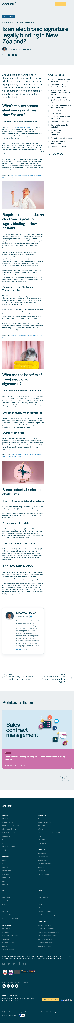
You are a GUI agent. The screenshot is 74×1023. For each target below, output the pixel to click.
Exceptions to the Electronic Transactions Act (61, 100)
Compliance (6, 901)
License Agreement (45, 942)
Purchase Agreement (46, 928)
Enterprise (6, 878)
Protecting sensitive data (61, 138)
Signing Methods (8, 911)
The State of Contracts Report (49, 832)
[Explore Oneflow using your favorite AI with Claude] (8, 986)
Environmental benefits (60, 122)
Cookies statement (31, 1012)
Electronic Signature (23, 22)
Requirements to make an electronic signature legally (60, 92)
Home (4, 22)
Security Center (8, 894)
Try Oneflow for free (51, 999)
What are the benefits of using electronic (61, 106)
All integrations (8, 949)
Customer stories (44, 822)
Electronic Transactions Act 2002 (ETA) (20, 127)
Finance (5, 867)
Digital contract (8, 822)
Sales (4, 860)
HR (3, 864)
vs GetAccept (43, 860)
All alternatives (43, 874)
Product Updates (8, 846)
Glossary (41, 829)
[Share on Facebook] (9, 55)
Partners (41, 901)
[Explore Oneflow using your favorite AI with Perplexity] (12, 986)
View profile (21, 649)
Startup (5, 885)
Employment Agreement (47, 935)
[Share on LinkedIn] (13, 55)
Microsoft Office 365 (10, 935)
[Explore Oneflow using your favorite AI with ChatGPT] (4, 986)
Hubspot (5, 932)
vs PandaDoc (43, 857)
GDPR (4, 904)
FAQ (39, 836)
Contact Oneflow (44, 911)
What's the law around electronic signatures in (61, 80)
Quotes (5, 839)
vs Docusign (42, 853)
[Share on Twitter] (16, 55)
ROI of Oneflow (8, 843)
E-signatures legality (10, 918)
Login (4, 1012)
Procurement (7, 871)
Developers (42, 839)
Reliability (6, 897)
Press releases (43, 897)
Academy (41, 825)
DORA (4, 908)
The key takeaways (58, 147)
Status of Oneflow (47, 1012)
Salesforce (6, 928)
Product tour (7, 818)
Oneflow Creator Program (48, 915)
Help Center (42, 843)
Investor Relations (45, 894)
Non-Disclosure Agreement (48, 932)
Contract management (10, 825)
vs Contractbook (44, 864)
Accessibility (7, 915)
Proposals (6, 836)
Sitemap (19, 1012)
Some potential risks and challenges (59, 126)
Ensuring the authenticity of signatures (57, 132)
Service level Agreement (47, 939)
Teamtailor (6, 939)
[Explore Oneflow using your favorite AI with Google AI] (16, 986)
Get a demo (60, 4)
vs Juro (41, 867)
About (40, 908)
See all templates (44, 946)
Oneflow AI (6, 850)
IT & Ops (5, 874)
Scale (4, 881)
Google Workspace (9, 942)
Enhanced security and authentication (60, 117)
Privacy (11, 1012)
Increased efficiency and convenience (61, 112)
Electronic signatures (10, 829)
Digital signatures (8, 832)
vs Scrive (41, 871)
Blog (11, 22)
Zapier (4, 946)
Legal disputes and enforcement (58, 142)
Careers (41, 904)
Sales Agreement (44, 925)
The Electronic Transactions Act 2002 (60, 86)
